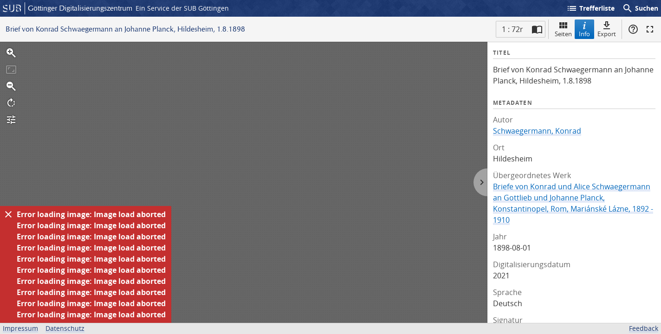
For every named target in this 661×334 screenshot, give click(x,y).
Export (606, 29)
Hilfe (633, 29)
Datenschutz (64, 328)
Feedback (643, 328)
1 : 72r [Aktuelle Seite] (512, 29)
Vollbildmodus (649, 29)
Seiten (563, 29)
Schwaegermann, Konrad (537, 131)
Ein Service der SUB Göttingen (182, 8)
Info (584, 29)
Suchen (640, 8)
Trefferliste (590, 8)
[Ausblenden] (8, 214)
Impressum (20, 328)
